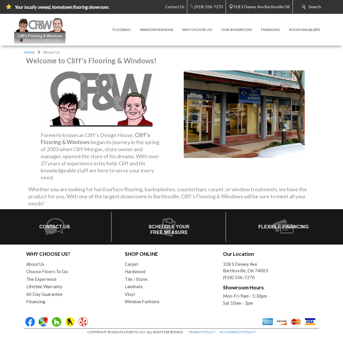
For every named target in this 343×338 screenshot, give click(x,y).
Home (29, 52)
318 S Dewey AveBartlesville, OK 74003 (245, 267)
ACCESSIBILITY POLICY (237, 332)
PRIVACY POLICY (202, 332)
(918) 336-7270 (239, 277)
